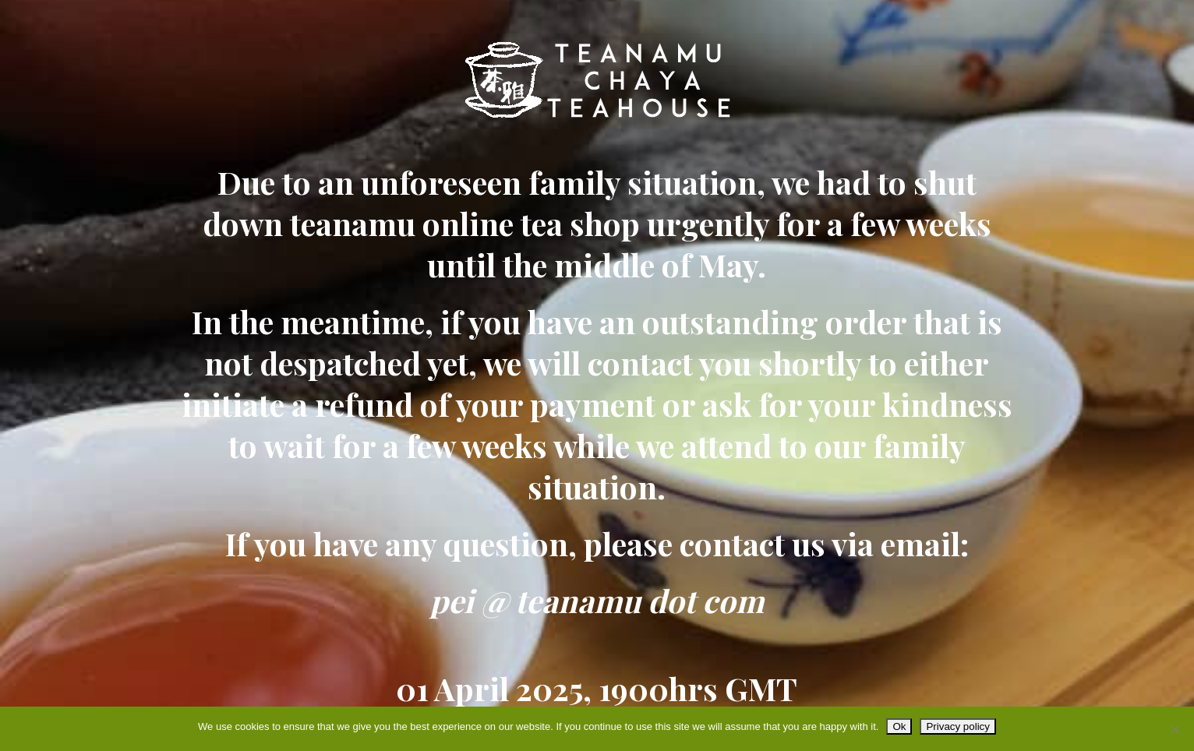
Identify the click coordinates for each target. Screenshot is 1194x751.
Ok (899, 726)
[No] (1174, 729)
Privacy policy (957, 726)
